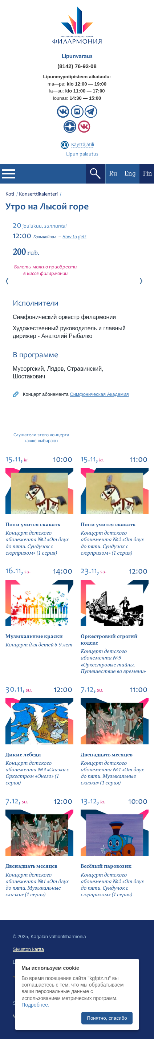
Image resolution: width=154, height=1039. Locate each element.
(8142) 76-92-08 (77, 66)
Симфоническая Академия (99, 394)
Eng (130, 173)
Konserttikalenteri (38, 194)
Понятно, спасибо (107, 1018)
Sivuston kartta (28, 949)
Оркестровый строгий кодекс (109, 639)
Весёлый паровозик (106, 866)
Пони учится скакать (32, 524)
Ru (113, 173)
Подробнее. (35, 1005)
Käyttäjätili (82, 144)
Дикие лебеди (23, 754)
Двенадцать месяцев (107, 754)
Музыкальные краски (34, 636)
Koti (9, 194)
